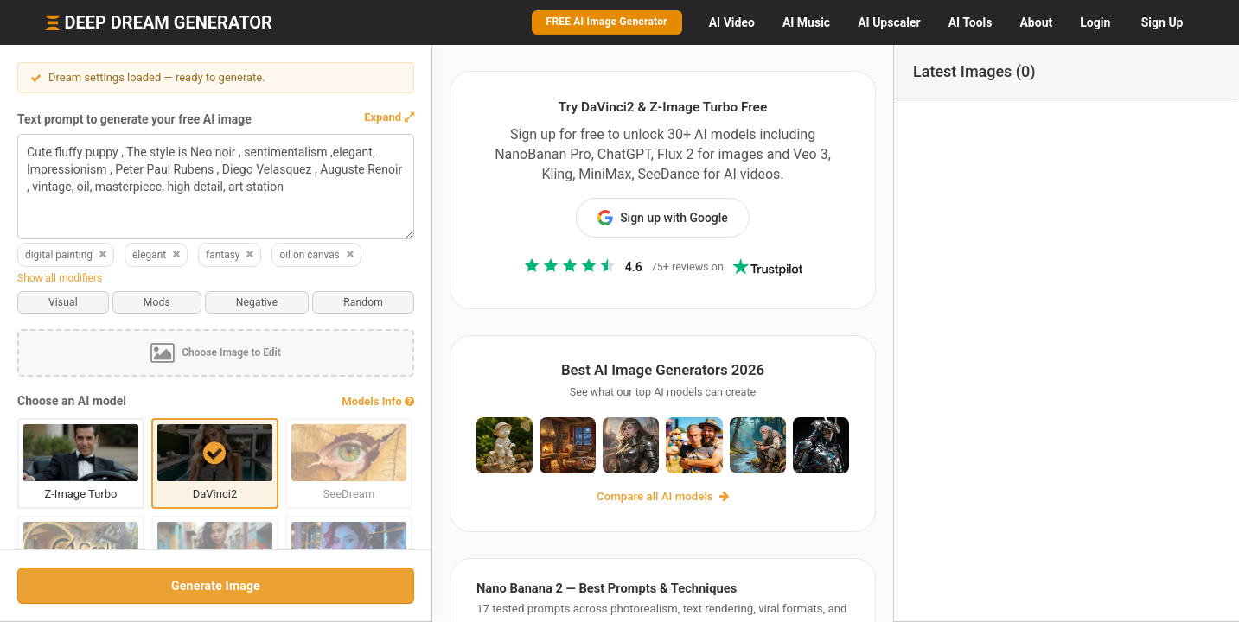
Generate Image (215, 586)
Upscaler (889, 22)
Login (1095, 22)
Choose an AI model (71, 401)
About (1035, 22)
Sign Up (1162, 22)
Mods (157, 302)
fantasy (230, 255)
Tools (970, 22)
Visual (63, 302)
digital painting (66, 255)
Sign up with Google (662, 217)
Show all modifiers (59, 278)
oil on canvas (316, 255)
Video (732, 22)
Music (806, 22)
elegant (157, 255)
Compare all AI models (663, 496)
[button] (389, 117)
